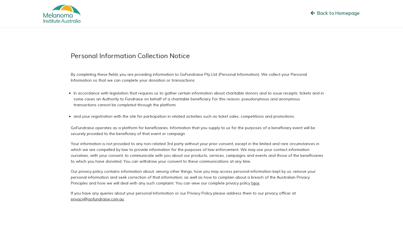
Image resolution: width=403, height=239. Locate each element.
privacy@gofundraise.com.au (97, 199)
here (255, 183)
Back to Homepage (335, 13)
